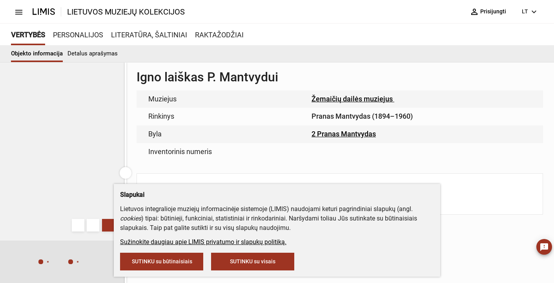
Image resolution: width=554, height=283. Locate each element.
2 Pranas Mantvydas (344, 134)
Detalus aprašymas (92, 53)
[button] (25, 262)
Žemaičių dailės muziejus (356, 99)
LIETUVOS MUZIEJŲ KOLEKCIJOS (126, 12)
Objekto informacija (37, 53)
